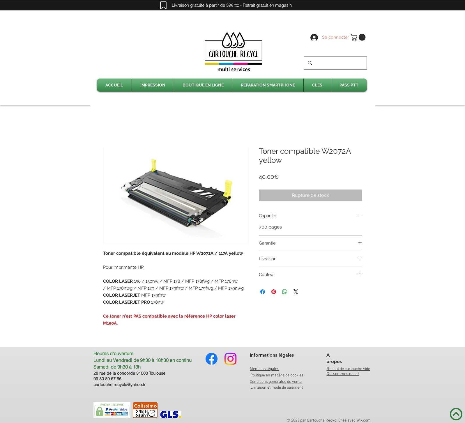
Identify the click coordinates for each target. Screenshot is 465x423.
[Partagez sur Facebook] (262, 291)
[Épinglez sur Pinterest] (273, 291)
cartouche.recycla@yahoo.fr (119, 384)
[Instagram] (230, 359)
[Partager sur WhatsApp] (284, 291)
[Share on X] (295, 291)
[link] (358, 37)
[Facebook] (212, 359)
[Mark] (163, 5)
